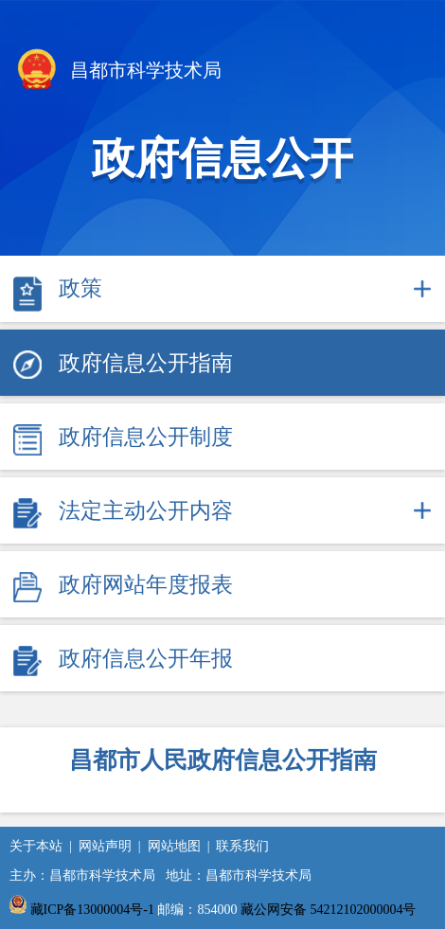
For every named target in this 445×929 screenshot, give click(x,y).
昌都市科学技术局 (118, 72)
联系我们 (242, 846)
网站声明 (105, 846)
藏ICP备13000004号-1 (92, 909)
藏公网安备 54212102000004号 (328, 909)
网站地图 (174, 846)
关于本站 (35, 846)
